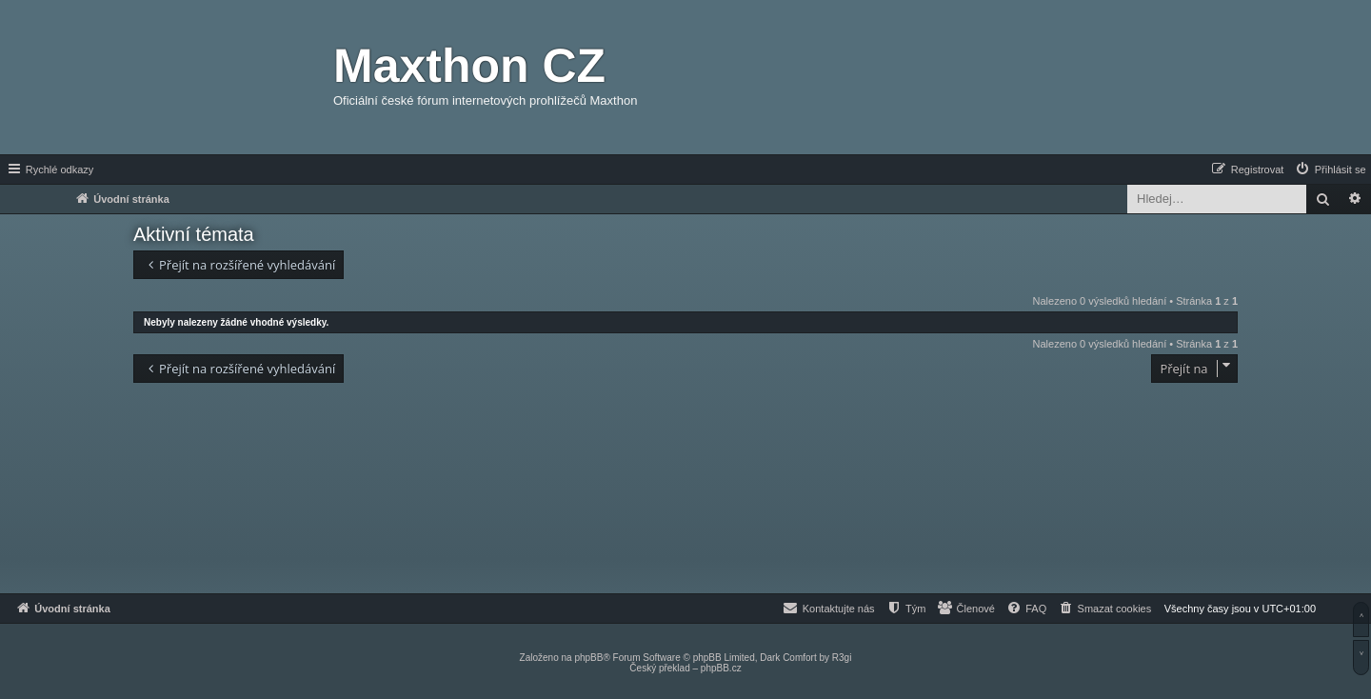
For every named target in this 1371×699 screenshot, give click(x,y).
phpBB (588, 657)
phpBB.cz (721, 668)
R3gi (842, 657)
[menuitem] (1330, 169)
